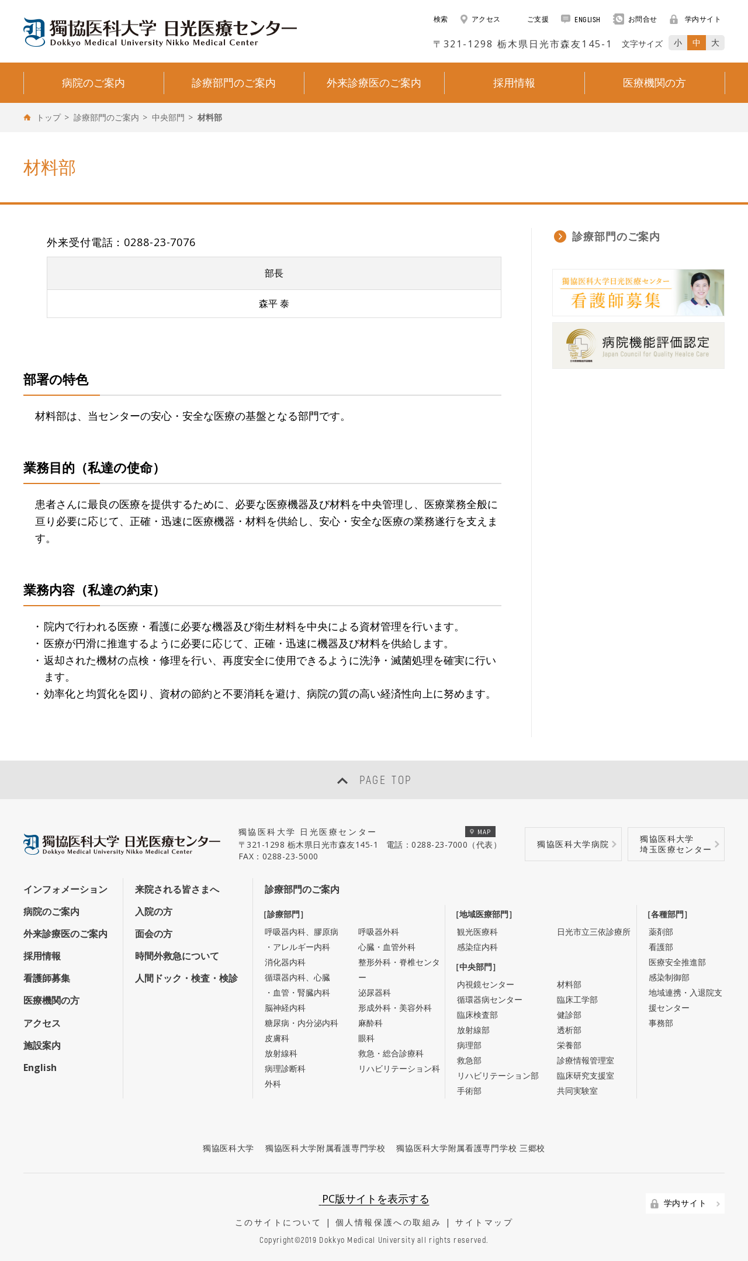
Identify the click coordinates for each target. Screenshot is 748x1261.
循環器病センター (489, 999)
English (40, 1067)
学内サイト (696, 19)
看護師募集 (46, 978)
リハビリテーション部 (498, 1075)
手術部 (469, 1090)
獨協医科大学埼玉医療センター (676, 844)
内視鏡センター (485, 984)
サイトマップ (484, 1222)
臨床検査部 (477, 1014)
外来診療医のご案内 (65, 933)
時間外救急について (177, 955)
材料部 (569, 984)
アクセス (480, 19)
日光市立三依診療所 (594, 931)
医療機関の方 (51, 1000)
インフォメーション (65, 889)
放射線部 (473, 1029)
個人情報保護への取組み (388, 1222)
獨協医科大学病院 (573, 843)
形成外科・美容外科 (395, 1007)
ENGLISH (581, 19)
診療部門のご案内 (106, 117)
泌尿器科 (374, 992)
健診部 (569, 1014)
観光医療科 (477, 931)
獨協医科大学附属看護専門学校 (325, 1147)
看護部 (661, 946)
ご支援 (531, 19)
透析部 (569, 1029)
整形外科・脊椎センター (399, 969)
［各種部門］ (670, 914)
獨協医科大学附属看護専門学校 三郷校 (470, 1147)
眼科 (366, 1038)
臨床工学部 (577, 999)
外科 (273, 1083)
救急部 (469, 1060)
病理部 (469, 1045)
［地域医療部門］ (487, 914)
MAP (480, 831)
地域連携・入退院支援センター (685, 1000)
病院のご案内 (51, 911)
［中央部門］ (478, 966)
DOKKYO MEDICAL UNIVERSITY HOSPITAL (160, 32)
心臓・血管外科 (386, 946)
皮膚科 (277, 1038)
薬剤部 (661, 931)
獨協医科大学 (228, 1147)
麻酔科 (370, 1022)
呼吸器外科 (378, 931)
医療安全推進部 (677, 962)
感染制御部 (669, 977)
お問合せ (635, 19)
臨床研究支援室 (585, 1075)
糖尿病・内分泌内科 (301, 1022)
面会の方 (153, 933)
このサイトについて (278, 1222)
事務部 (661, 1022)
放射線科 (281, 1053)
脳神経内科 (285, 1007)
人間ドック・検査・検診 (186, 978)
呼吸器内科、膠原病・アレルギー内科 (301, 939)
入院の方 (153, 911)
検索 (434, 19)
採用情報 (42, 955)
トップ (48, 117)
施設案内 (42, 1045)
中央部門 (168, 117)
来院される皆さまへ (177, 889)
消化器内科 (285, 962)
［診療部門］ (286, 914)
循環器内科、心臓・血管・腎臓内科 (297, 985)
